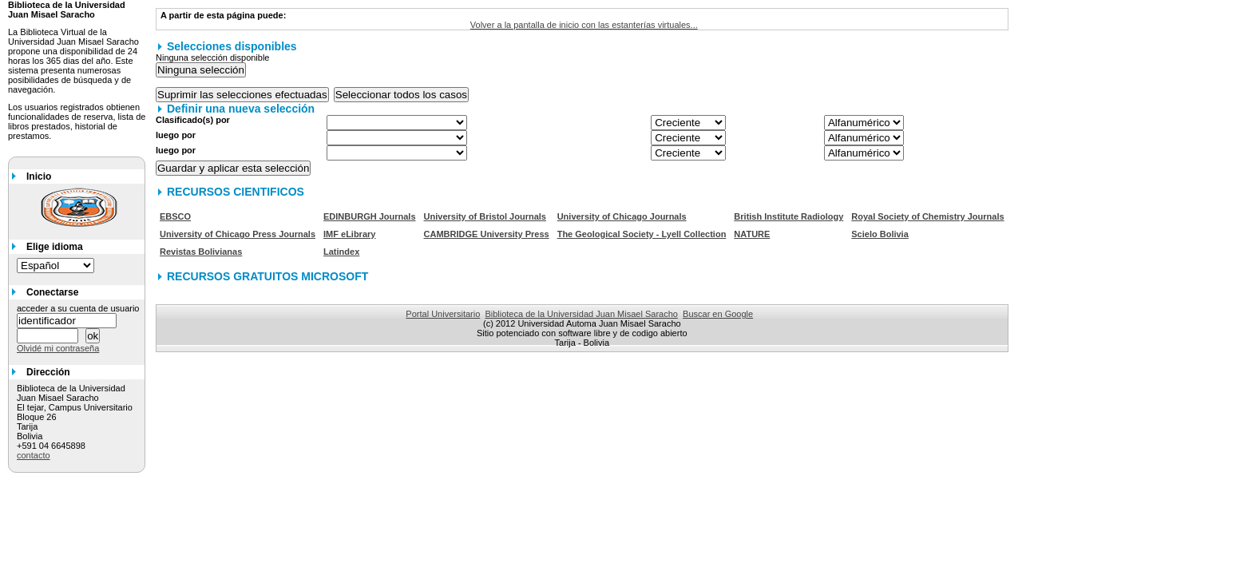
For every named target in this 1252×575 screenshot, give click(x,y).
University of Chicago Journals (622, 216)
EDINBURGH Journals (369, 216)
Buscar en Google (718, 314)
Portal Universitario (443, 314)
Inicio (38, 176)
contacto (33, 455)
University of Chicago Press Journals (237, 234)
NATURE (752, 234)
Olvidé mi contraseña (58, 348)
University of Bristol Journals (485, 216)
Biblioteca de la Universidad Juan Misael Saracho (581, 314)
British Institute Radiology (788, 216)
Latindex (341, 251)
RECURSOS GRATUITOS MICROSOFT (267, 276)
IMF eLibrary (349, 234)
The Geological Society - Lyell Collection (642, 234)
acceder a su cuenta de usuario (78, 308)
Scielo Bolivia (880, 234)
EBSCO (175, 216)
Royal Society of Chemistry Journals (927, 216)
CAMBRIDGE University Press (486, 234)
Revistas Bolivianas (201, 251)
